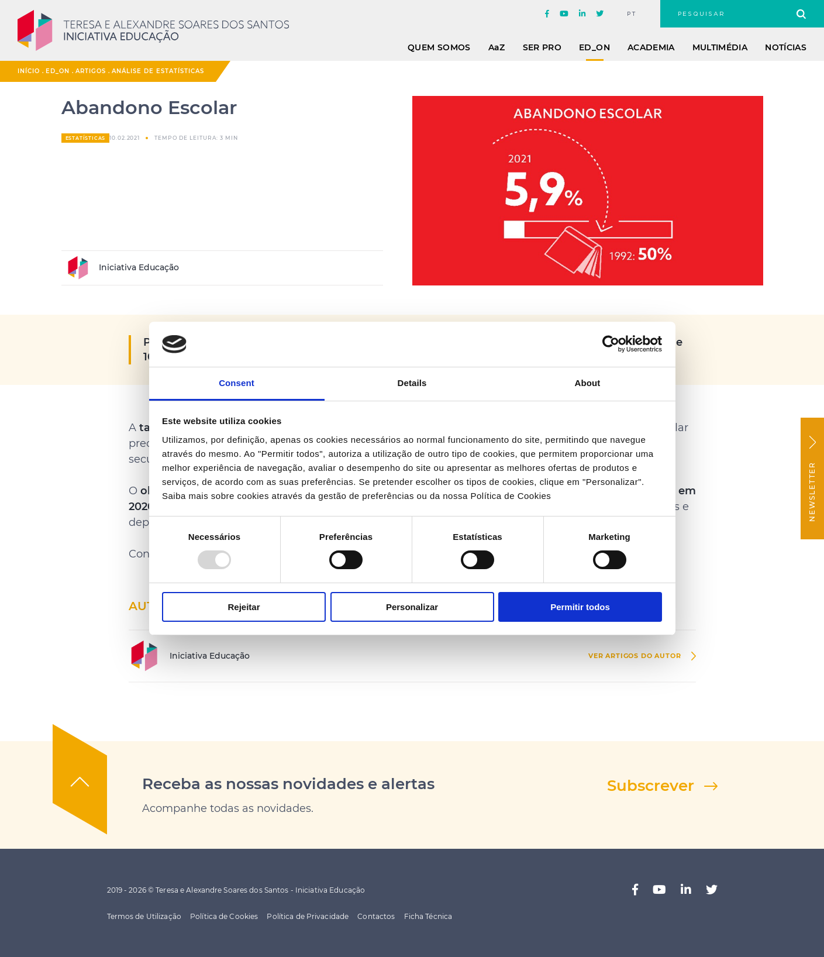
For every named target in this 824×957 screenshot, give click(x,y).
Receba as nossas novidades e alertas (288, 783)
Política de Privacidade (308, 916)
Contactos (376, 916)
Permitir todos (580, 607)
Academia (651, 47)
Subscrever (650, 785)
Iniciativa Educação (122, 268)
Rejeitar (243, 607)
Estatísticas (85, 138)
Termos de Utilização (144, 916)
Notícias (785, 47)
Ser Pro (542, 47)
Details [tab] (412, 383)
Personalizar (412, 607)
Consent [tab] (236, 383)
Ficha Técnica (428, 916)
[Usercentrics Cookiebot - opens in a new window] (611, 344)
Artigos (90, 71)
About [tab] (588, 383)
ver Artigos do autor (634, 656)
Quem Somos (439, 47)
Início (29, 71)
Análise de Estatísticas (158, 71)
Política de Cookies (224, 916)
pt (632, 14)
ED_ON (594, 47)
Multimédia (720, 47)
